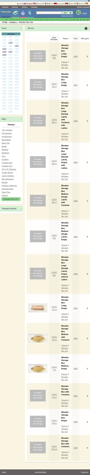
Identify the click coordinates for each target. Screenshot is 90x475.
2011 (4, 97)
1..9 (6, 19)
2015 (10, 100)
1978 (4, 64)
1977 (17, 61)
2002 (4, 88)
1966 (4, 52)
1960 (4, 46)
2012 (10, 97)
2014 (4, 100)
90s (6, 22)
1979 (10, 64)
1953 (17, 37)
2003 (10, 88)
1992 (17, 76)
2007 (17, 91)
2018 (10, 103)
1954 (4, 40)
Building (5, 150)
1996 (4, 82)
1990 (4, 76)
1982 (10, 67)
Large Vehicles (8, 176)
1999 (4, 85)
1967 (10, 52)
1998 (17, 82)
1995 (17, 79)
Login (84, 13)
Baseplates (6, 140)
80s (88, 19)
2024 (10, 109)
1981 (4, 67)
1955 (10, 40)
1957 (4, 43)
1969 (4, 55)
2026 (10, 112)
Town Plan (6, 192)
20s (17, 22)
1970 (10, 55)
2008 (4, 94)
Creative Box (7, 163)
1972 (4, 58)
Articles (24, 7)
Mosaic (5, 182)
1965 (17, 49)
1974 (17, 58)
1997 (10, 82)
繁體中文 (52, 4)
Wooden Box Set (11, 199)
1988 (10, 73)
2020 (4, 106)
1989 (17, 73)
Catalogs (34, 7)
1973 (10, 58)
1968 (17, 52)
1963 (4, 49)
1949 (4, 37)
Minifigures (23, 13)
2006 (10, 91)
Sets (15, 13)
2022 (17, 106)
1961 (10, 46)
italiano (74, 4)
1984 (4, 70)
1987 (4, 73)
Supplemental (7, 189)
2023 (4, 109)
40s (74, 19)
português (63, 4)
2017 (4, 103)
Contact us (84, 472)
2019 (17, 103)
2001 (17, 85)
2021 (10, 106)
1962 (17, 46)
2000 (10, 85)
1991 (10, 76)
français (41, 4)
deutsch (83, 4)
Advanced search (67, 16)
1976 (10, 61)
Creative (5, 160)
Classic (64, 62)
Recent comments (83, 7)
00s (10, 22)
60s (81, 19)
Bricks (4, 146)
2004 (17, 88)
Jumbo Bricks (7, 173)
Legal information (40, 472)
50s (77, 19)
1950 (10, 37)
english (31, 4)
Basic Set (6, 143)
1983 (17, 67)
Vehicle (5, 196)
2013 (17, 97)
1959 (17, 43)
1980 (17, 64)
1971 (17, 55)
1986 (17, 70)
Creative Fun (7, 166)
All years (11, 34)
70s (84, 19)
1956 (17, 40)
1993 (4, 79)
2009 (10, 94)
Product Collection (9, 186)
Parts (30, 13)
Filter (4, 119)
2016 (17, 100)
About (4, 472)
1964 (10, 49)
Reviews (15, 7)
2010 (17, 94)
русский (22, 4)
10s (13, 22)
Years (4, 28)
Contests (5, 7)
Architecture (7, 137)
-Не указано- (7, 130)
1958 (10, 43)
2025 (17, 109)
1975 (4, 61)
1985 (10, 70)
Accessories (7, 133)
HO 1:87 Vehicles (9, 169)
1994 (10, 79)
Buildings (5, 153)
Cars (4, 156)
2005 (4, 91)
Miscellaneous (7, 179)
